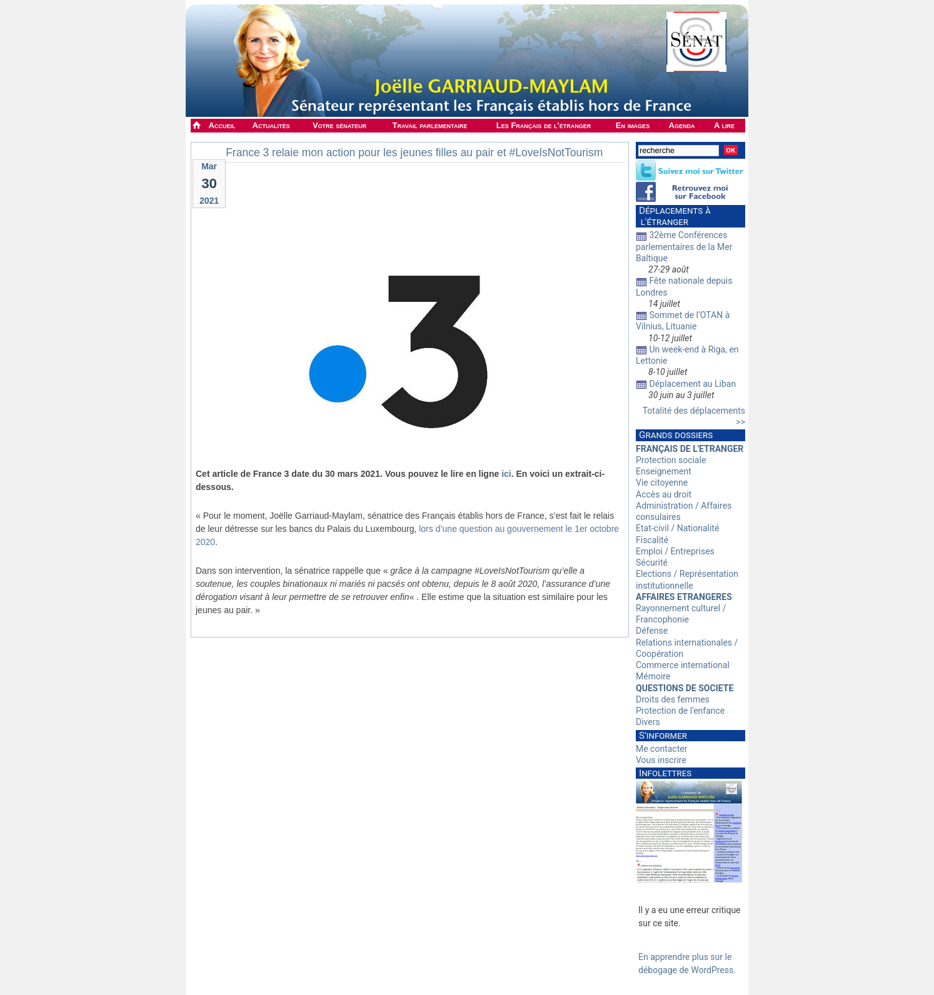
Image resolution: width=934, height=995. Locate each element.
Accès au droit (663, 494)
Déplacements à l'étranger (673, 216)
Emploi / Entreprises (675, 551)
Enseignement (663, 471)
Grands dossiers (676, 435)
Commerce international (683, 665)
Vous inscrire (661, 760)
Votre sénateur (339, 125)
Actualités (271, 125)
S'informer (663, 735)
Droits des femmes (673, 699)
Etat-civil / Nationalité (677, 528)
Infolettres (665, 773)
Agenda (682, 125)
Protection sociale (671, 460)
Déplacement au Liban (692, 384)
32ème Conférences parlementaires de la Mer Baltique (684, 246)
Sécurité (652, 563)
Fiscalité (652, 540)
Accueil (222, 125)
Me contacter (661, 749)
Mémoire (653, 676)
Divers (648, 722)
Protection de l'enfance (680, 711)
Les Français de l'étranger (543, 125)
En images (633, 125)
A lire (724, 125)
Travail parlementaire (430, 125)
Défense (652, 631)
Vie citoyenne (662, 483)
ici (506, 474)
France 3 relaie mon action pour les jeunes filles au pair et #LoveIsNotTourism (414, 152)
